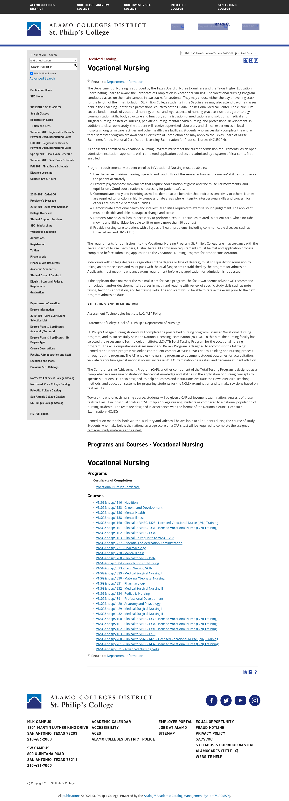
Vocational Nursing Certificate (118, 487)
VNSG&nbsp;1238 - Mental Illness (120, 553)
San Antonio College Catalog (47, 397)
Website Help (209, 756)
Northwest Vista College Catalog (50, 384)
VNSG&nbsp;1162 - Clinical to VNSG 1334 (125, 533)
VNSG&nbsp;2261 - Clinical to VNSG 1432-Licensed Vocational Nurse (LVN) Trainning (157, 644)
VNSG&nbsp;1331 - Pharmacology (121, 583)
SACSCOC (204, 739)
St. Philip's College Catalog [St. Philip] (46, 403)
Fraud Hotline (210, 727)
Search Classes (39, 114)
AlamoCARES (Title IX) (217, 750)
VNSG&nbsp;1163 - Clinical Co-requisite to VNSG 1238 (135, 538)
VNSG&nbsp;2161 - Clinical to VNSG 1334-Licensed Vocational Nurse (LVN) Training (156, 624)
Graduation (37, 292)
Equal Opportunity (215, 721)
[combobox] (219, 53)
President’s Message (43, 201)
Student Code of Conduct (45, 275)
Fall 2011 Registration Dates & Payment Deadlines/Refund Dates (50, 145)
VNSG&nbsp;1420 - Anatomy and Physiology (128, 603)
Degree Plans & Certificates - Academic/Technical (47, 329)
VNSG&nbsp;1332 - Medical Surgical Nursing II (129, 588)
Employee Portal (175, 721)
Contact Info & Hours (43, 179)
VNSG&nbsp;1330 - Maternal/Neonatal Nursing (130, 578)
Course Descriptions (42, 348)
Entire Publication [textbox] (40, 60)
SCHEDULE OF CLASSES (45, 107)
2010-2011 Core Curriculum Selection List (47, 318)
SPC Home (36, 96)
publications (71, 796)
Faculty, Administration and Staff (50, 355)
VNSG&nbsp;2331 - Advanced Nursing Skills (127, 649)
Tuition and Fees (40, 126)
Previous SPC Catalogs (44, 367)
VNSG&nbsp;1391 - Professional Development (129, 598)
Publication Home (41, 90)
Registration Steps (41, 120)
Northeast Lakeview (97, 7)
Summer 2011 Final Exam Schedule (52, 160)
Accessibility (105, 727)
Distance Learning (41, 173)
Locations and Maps (42, 361)
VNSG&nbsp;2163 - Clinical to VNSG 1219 (125, 634)
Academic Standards (43, 269)
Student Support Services (46, 219)
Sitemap (167, 733)
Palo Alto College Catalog (45, 390)
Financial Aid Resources (45, 263)
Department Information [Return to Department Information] (125, 82)
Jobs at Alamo (173, 727)
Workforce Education (43, 232)
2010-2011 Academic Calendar (49, 207)
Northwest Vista (144, 7)
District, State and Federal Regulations (46, 284)
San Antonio (238, 7)
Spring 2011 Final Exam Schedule (51, 154)
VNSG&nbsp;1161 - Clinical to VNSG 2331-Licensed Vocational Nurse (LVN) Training (156, 528)
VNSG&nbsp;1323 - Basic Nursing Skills (124, 568)
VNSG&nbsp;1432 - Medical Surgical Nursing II (129, 614)
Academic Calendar (111, 721)
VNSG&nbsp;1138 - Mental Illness (120, 518)
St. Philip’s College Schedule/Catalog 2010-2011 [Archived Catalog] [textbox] (218, 53)
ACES (96, 733)
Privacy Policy (210, 733)
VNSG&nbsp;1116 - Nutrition (117, 502)
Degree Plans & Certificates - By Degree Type (49, 340)
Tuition (34, 250)
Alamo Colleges (50, 7)
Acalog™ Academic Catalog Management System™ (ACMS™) (187, 796)
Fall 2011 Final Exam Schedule (49, 166)
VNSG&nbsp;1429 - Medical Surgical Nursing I (129, 609)
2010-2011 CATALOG (43, 194)
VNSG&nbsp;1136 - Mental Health (120, 512)
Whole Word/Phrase (45, 73)
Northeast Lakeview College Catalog (52, 378)
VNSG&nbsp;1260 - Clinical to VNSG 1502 (125, 558)
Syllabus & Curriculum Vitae (225, 745)
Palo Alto (191, 7)
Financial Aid (38, 257)
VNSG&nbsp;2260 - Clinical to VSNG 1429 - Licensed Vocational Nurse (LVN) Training (157, 639)
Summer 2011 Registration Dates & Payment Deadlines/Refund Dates (52, 134)
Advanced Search (42, 78)
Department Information (45, 303)
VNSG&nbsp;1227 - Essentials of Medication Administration (139, 543)
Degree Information (42, 310)
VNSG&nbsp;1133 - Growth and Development (129, 507)
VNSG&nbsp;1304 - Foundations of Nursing (127, 563)
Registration (37, 244)
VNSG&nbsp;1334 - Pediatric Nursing (123, 593)
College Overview (41, 213)
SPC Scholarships (41, 226)
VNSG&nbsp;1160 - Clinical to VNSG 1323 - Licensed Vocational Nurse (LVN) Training (157, 523)
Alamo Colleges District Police (123, 739)
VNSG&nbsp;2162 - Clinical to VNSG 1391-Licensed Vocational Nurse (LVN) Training (156, 629)
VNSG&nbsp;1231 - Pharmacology (121, 548)
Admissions (37, 238)
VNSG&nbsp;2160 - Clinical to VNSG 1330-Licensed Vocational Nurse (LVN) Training (156, 619)
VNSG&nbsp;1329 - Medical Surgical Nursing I (129, 573)
